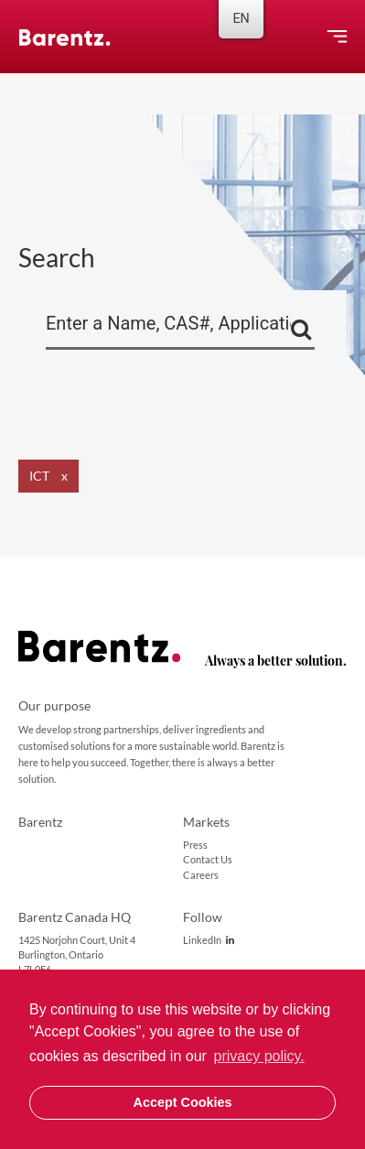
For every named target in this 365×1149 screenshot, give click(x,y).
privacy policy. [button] (259, 1056)
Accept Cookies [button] (183, 1102)
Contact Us (207, 859)
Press (195, 845)
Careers (201, 875)
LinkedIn (208, 940)
